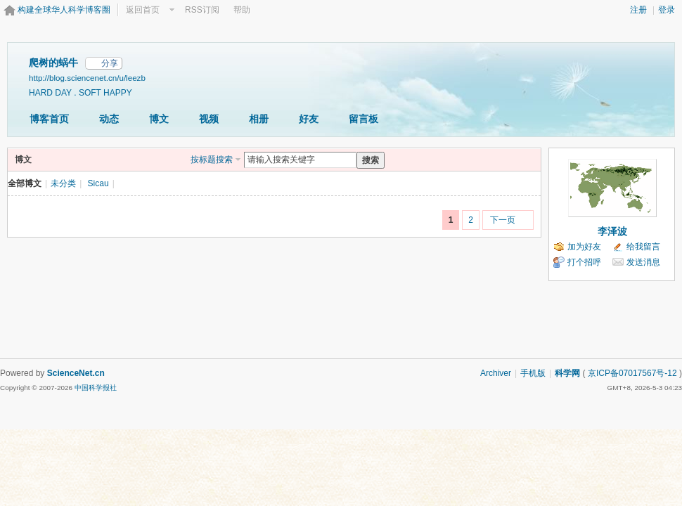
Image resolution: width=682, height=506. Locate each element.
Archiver (495, 373)
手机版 (533, 373)
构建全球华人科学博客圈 (64, 10)
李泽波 (612, 231)
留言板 (363, 118)
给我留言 (643, 247)
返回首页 (143, 10)
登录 (666, 10)
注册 (638, 10)
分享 (109, 63)
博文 (159, 118)
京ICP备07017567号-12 (632, 373)
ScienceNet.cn (76, 373)
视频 (209, 118)
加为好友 (584, 247)
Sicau (98, 183)
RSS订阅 (202, 10)
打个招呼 (584, 262)
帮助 (241, 10)
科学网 (567, 373)
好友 (309, 118)
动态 (109, 118)
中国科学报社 (96, 387)
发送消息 (643, 262)
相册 (259, 118)
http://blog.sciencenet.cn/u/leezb (87, 77)
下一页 (502, 220)
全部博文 (24, 183)
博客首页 (49, 118)
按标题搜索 (212, 159)
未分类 (63, 183)
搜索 (370, 160)
